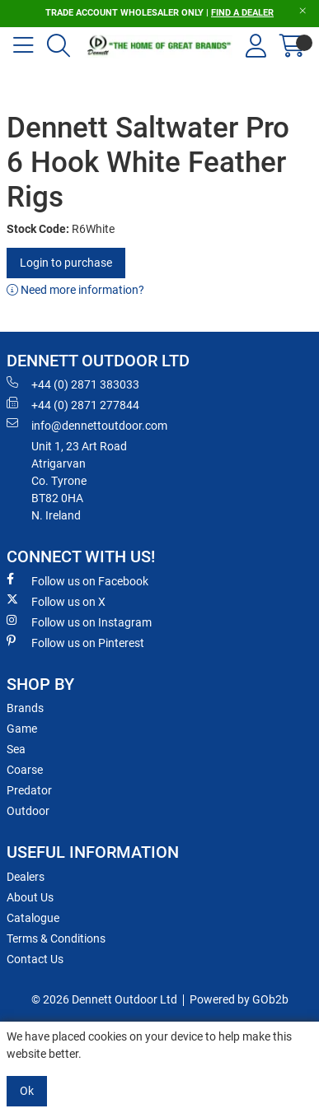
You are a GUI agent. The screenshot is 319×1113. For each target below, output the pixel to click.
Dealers (26, 876)
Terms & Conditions (56, 938)
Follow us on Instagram (79, 621)
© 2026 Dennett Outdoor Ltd (104, 999)
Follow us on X (56, 601)
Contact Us (35, 959)
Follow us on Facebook (77, 580)
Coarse (25, 769)
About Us (30, 897)
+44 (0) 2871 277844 (73, 404)
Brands (25, 708)
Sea (16, 749)
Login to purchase (66, 262)
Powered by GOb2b (239, 999)
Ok (27, 1090)
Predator (29, 790)
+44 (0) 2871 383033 (73, 383)
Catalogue (33, 917)
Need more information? (75, 289)
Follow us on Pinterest (75, 642)
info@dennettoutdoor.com (87, 424)
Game (22, 728)
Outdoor (28, 810)
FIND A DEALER (242, 12)
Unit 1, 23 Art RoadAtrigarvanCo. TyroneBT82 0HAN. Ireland (79, 481)
